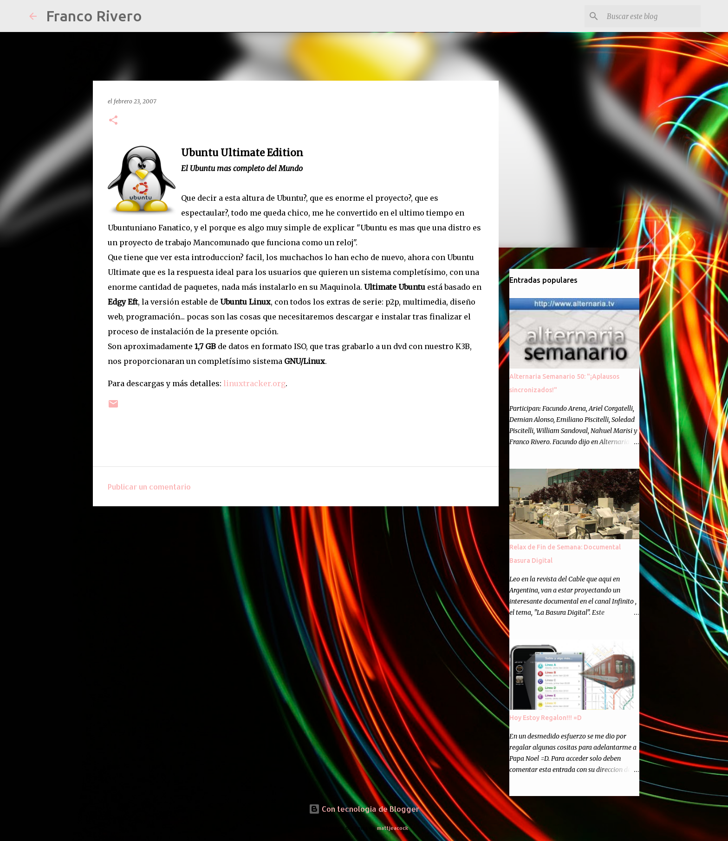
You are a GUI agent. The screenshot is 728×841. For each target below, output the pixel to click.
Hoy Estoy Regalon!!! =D (545, 717)
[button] (113, 121)
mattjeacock (392, 827)
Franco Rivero (94, 15)
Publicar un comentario (149, 486)
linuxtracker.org (254, 383)
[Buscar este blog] (652, 16)
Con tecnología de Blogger (364, 809)
